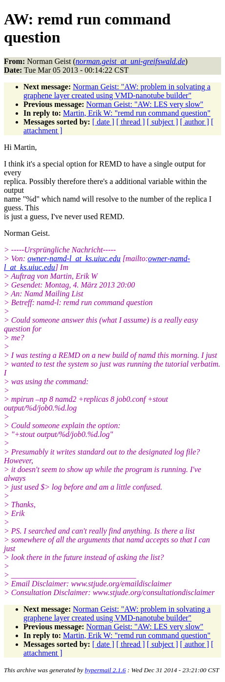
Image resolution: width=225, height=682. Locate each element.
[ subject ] (162, 122)
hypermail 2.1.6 (105, 670)
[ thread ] (130, 122)
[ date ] (103, 122)
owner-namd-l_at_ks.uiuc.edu (74, 258)
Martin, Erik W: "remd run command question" (136, 113)
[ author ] (194, 122)
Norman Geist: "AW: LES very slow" (145, 104)
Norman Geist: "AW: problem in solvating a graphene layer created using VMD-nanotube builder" (116, 91)
